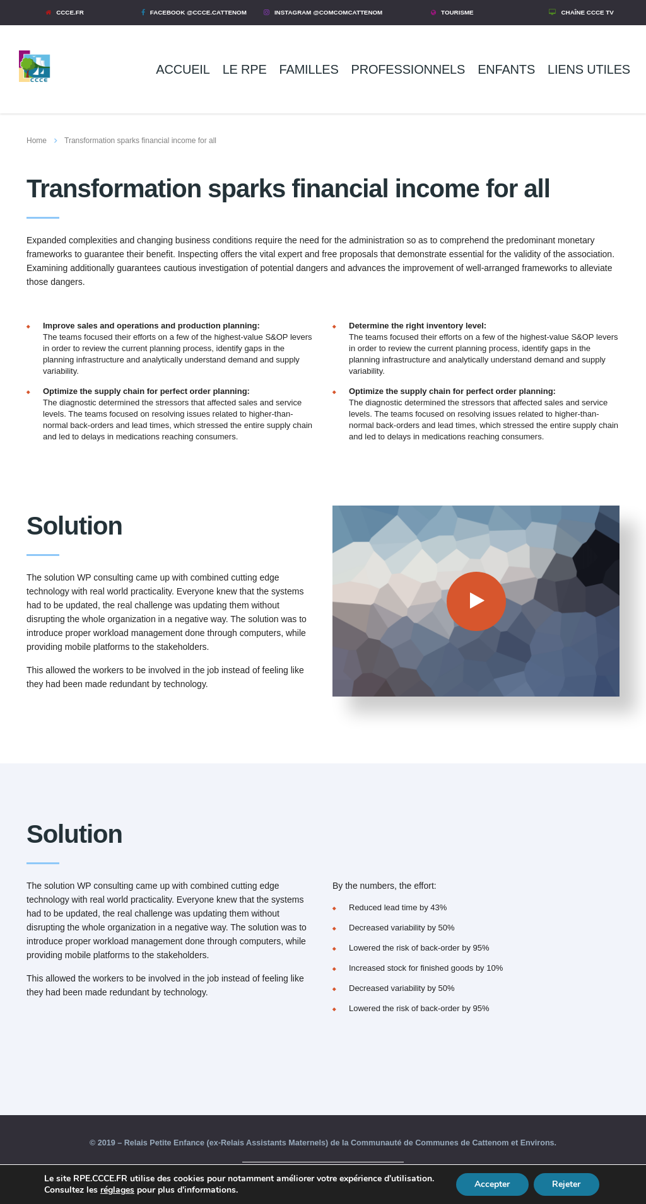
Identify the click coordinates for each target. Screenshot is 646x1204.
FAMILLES (309, 69)
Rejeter (566, 1184)
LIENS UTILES (589, 69)
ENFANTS (506, 69)
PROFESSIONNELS (408, 69)
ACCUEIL (182, 69)
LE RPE (245, 69)
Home (36, 140)
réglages (170, 1190)
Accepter (491, 1184)
